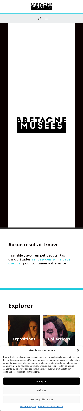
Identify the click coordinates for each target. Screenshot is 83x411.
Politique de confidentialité (50, 406)
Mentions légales (28, 406)
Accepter (41, 381)
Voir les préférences (41, 399)
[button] (78, 350)
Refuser (41, 390)
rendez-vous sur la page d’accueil (39, 261)
